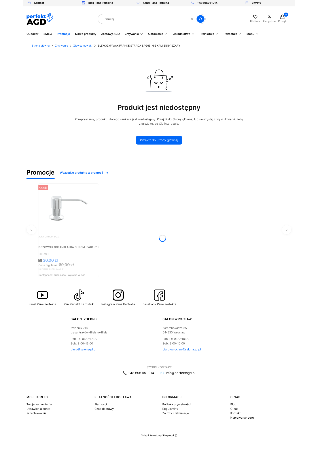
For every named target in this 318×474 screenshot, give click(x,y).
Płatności (101, 404)
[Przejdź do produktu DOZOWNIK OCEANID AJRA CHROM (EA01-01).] (68, 208)
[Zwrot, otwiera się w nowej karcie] (253, 3)
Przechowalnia (36, 413)
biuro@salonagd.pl (83, 349)
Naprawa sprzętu (242, 417)
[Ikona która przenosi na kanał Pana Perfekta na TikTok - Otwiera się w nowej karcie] (79, 297)
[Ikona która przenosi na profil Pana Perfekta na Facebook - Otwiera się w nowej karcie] (159, 297)
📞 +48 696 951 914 (138, 373)
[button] (200, 19)
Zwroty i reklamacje (175, 413)
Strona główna (41, 45)
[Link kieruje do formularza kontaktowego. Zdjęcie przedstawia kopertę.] (35, 3)
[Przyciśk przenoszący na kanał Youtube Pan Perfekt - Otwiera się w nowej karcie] (42, 297)
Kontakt (235, 413)
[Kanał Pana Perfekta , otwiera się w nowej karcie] (152, 3)
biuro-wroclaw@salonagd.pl (182, 349)
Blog (233, 404)
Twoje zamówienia (39, 404)
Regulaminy (170, 408)
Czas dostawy (104, 408)
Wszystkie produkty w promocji (84, 172)
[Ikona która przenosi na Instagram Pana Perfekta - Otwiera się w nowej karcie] (118, 297)
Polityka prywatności (176, 404)
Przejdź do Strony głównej (159, 140)
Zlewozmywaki (82, 45)
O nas (234, 408)
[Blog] (97, 3)
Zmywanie (61, 45)
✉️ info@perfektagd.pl (177, 373)
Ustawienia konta (38, 408)
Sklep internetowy (157, 435)
